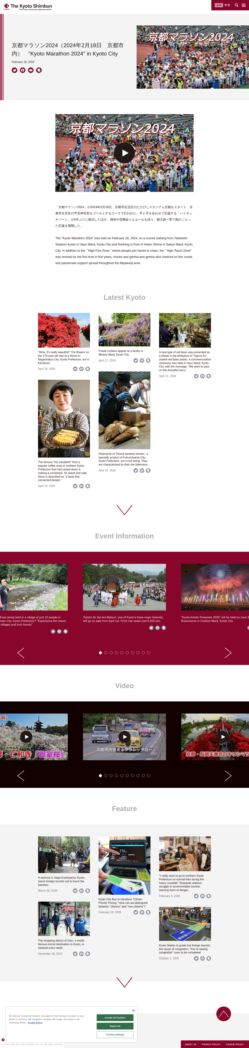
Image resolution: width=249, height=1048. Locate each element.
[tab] (100, 652)
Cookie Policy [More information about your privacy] (35, 1022)
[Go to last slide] (20, 653)
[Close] (133, 1011)
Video (124, 685)
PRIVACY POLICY (211, 1044)
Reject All (115, 1026)
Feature (124, 808)
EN (219, 5)
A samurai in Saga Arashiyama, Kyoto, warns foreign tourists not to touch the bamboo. (61, 881)
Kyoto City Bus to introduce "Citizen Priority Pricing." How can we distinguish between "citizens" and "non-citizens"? (123, 903)
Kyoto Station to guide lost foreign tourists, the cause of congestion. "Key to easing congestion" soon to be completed (185, 949)
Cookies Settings (115, 1034)
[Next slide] (228, 653)
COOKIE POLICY (235, 1044)
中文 (227, 5)
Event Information (124, 536)
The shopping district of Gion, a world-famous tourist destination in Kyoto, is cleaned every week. (61, 944)
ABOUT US (190, 1044)
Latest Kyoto (124, 297)
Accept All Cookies (115, 1017)
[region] (71, 1024)
